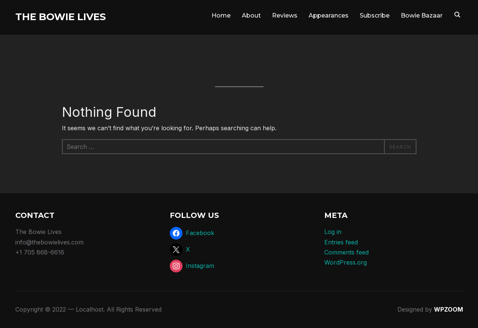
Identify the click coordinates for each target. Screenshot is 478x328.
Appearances (329, 15)
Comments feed (346, 252)
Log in (332, 231)
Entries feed (341, 242)
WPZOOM (448, 309)
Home (221, 15)
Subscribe (375, 15)
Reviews (284, 15)
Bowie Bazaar (422, 15)
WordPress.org (345, 262)
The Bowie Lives (60, 17)
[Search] (457, 14)
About (251, 15)
